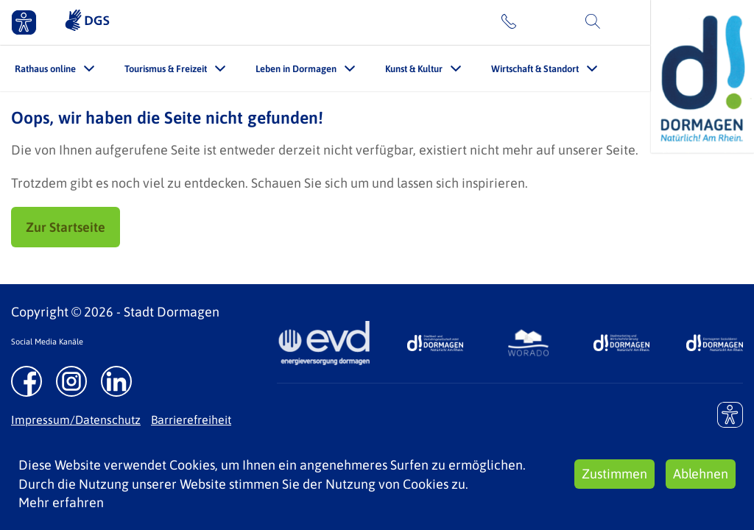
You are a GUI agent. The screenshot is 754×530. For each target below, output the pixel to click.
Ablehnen (700, 473)
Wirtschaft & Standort (535, 68)
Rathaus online (45, 68)
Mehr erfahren (61, 502)
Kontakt (543, 22)
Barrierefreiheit (191, 419)
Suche (623, 22)
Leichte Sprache (437, 22)
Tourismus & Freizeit (165, 68)
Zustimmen (614, 473)
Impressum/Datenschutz (76, 419)
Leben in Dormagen (296, 68)
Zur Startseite (65, 227)
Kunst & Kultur (414, 68)
